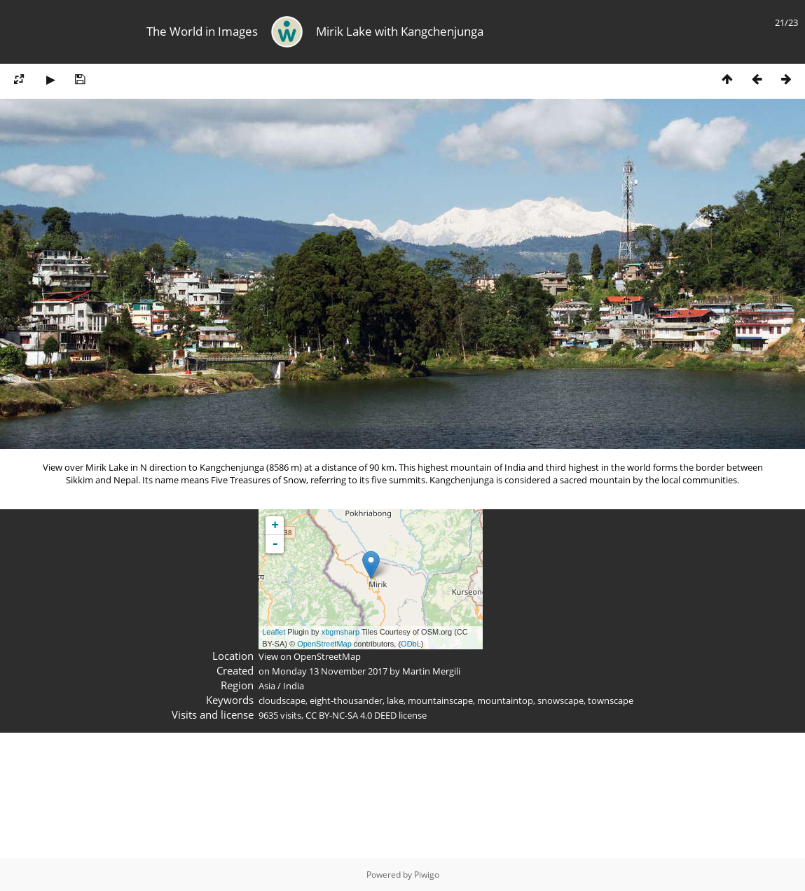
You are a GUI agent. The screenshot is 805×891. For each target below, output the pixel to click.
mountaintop (505, 700)
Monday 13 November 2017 (329, 671)
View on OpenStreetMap (310, 656)
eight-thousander (346, 700)
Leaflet (273, 632)
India (293, 685)
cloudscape (282, 700)
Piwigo (426, 874)
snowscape (560, 700)
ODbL (411, 644)
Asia (267, 685)
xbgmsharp (340, 632)
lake (395, 700)
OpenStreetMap (324, 644)
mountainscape (440, 700)
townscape (610, 700)
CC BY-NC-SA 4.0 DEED (351, 715)
